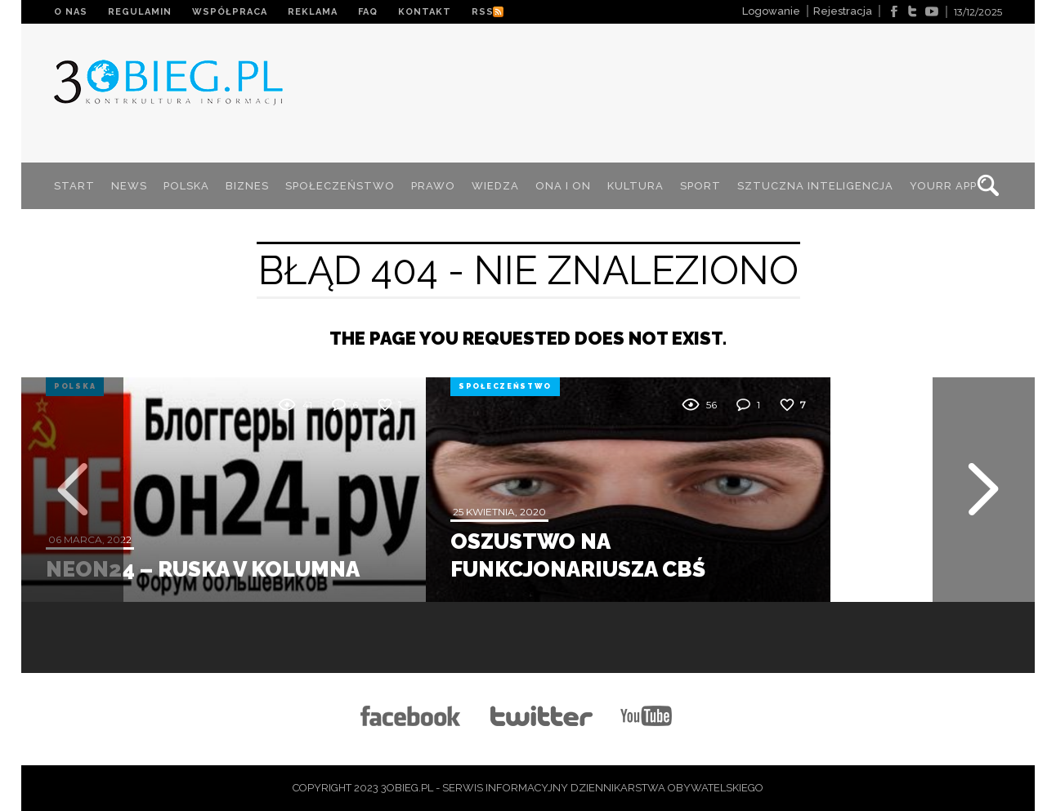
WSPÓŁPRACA (229, 12)
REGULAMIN (140, 12)
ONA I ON (563, 186)
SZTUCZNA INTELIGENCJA (815, 186)
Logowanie (771, 11)
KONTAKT (424, 12)
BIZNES (247, 186)
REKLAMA (313, 12)
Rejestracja (842, 11)
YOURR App (943, 186)
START (74, 186)
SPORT (700, 186)
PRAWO (433, 186)
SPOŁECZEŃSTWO (340, 186)
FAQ (368, 12)
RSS (483, 12)
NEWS (129, 186)
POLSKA (186, 186)
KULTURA (635, 186)
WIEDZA (495, 186)
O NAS (70, 12)
